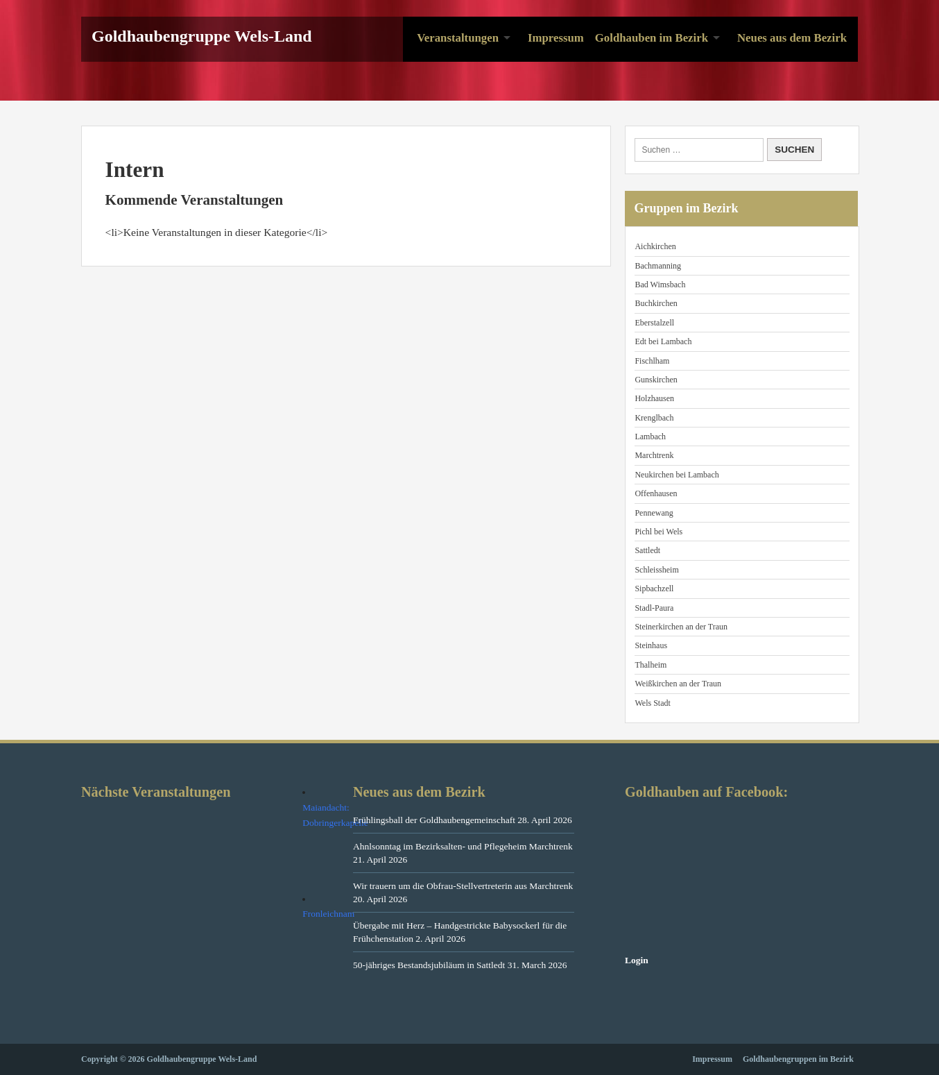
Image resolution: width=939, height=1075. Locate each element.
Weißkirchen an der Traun (678, 683)
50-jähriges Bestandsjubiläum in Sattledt (429, 965)
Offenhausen (656, 493)
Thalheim (650, 665)
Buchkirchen (656, 303)
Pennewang (654, 513)
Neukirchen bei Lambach (676, 475)
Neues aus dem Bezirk (792, 37)
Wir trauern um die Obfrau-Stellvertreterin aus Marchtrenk (463, 886)
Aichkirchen (655, 246)
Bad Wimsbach (660, 284)
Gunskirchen (656, 379)
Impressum (556, 37)
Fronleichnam (328, 913)
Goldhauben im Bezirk (651, 37)
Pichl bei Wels (658, 531)
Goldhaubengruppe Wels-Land (202, 36)
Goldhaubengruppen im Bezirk (798, 1059)
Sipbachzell (654, 588)
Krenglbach (654, 418)
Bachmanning (658, 266)
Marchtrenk (654, 455)
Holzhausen (654, 398)
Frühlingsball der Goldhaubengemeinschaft (434, 820)
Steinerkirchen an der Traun (681, 627)
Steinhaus (651, 645)
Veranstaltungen (458, 37)
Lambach (650, 436)
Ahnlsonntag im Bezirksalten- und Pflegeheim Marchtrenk (463, 846)
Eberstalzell (654, 323)
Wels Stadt (652, 703)
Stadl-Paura (654, 608)
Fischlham (652, 361)
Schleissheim (656, 570)
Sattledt (647, 550)
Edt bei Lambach (663, 341)
